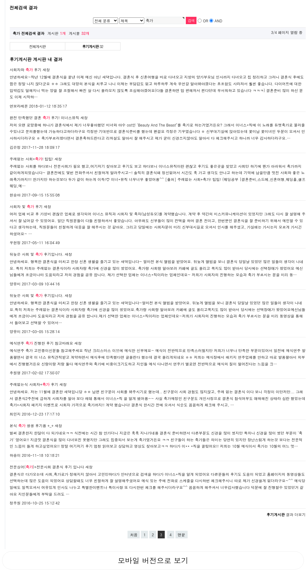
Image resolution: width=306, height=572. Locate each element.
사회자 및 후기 (26, 206)
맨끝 (181, 534)
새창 (46, 69)
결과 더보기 (285, 514)
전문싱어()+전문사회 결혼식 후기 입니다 (47, 466)
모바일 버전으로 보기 (152, 560)
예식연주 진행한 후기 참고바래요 (41, 343)
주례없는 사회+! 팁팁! (31, 158)
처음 (133, 534)
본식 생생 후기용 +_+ (32, 425)
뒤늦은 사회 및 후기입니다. (37, 254)
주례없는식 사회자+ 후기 (34, 384)
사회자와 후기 (25, 69)
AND (218, 20)
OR (205, 20)
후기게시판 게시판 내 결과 (36, 59)
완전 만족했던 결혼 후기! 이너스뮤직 (44, 117)
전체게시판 (37, 46)
